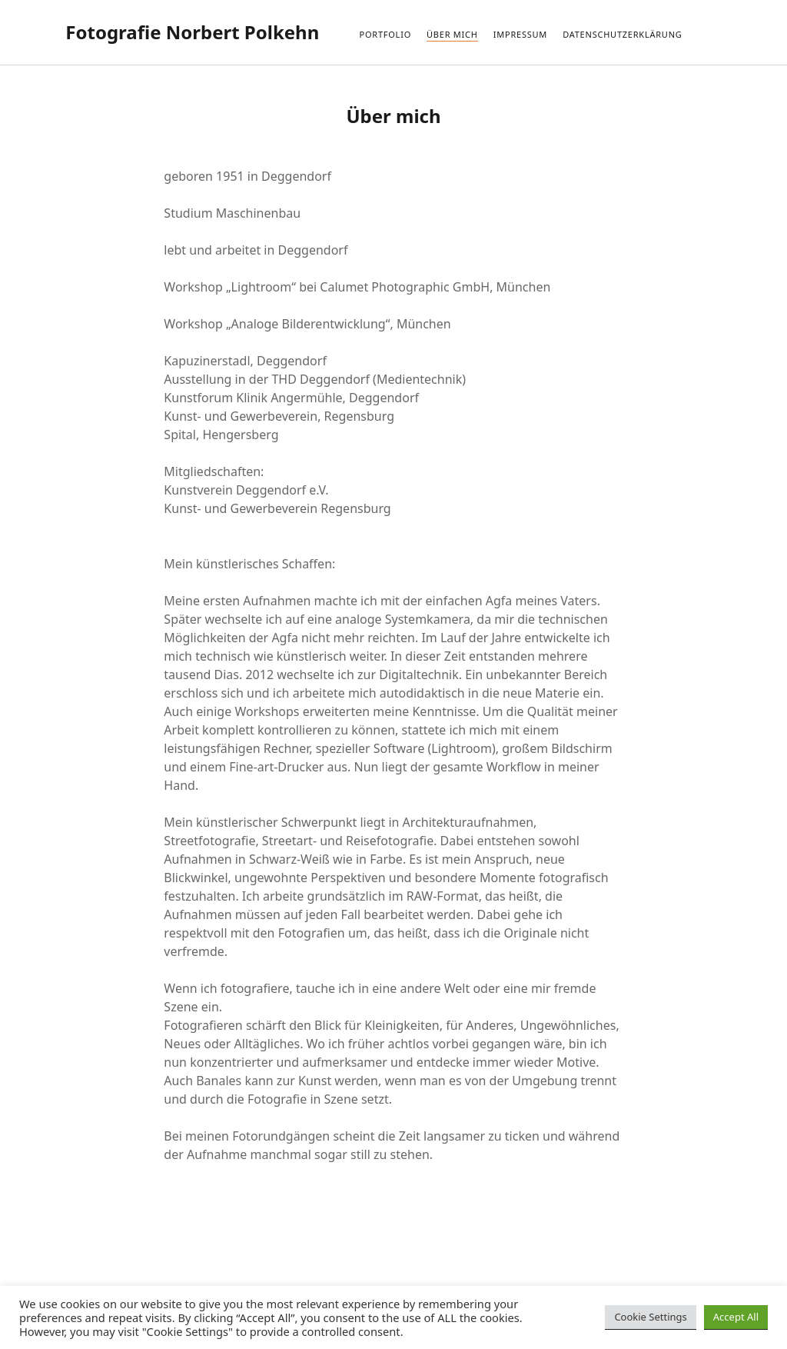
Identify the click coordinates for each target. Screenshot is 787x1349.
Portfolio (385, 34)
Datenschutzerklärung (622, 34)
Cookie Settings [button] (650, 1317)
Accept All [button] (736, 1317)
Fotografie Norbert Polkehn (192, 32)
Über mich (452, 34)
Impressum (520, 34)
